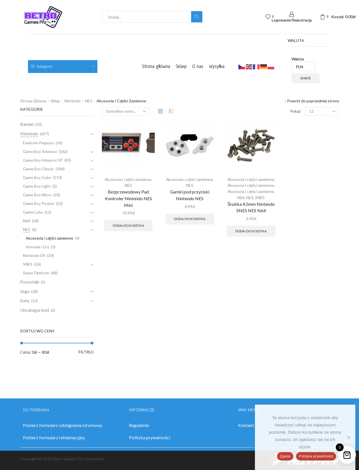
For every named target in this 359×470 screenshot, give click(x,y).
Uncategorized (34, 310)
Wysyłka (216, 66)
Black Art (113, 458)
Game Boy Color (37, 177)
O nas (197, 66)
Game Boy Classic (38, 168)
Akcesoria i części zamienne (128, 179)
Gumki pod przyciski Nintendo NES (190, 195)
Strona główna (156, 66)
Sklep (181, 66)
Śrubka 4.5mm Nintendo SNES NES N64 (251, 206)
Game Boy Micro (37, 194)
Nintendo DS (34, 255)
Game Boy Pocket (38, 203)
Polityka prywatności (316, 456)
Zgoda (285, 456)
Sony (24, 300)
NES (89, 100)
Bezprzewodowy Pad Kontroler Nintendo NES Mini (128, 198)
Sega (24, 291)
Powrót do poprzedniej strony (313, 100)
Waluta (304, 64)
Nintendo (73, 100)
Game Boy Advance (40, 151)
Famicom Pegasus (38, 142)
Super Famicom (36, 272)
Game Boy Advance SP (43, 160)
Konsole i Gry (37, 246)
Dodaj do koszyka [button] (128, 225)
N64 (241, 197)
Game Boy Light (37, 186)
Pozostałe (29, 281)
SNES (260, 197)
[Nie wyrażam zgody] (348, 437)
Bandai (27, 124)
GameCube (33, 212)
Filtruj (86, 351)
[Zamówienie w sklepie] (125, 111)
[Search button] (196, 16)
